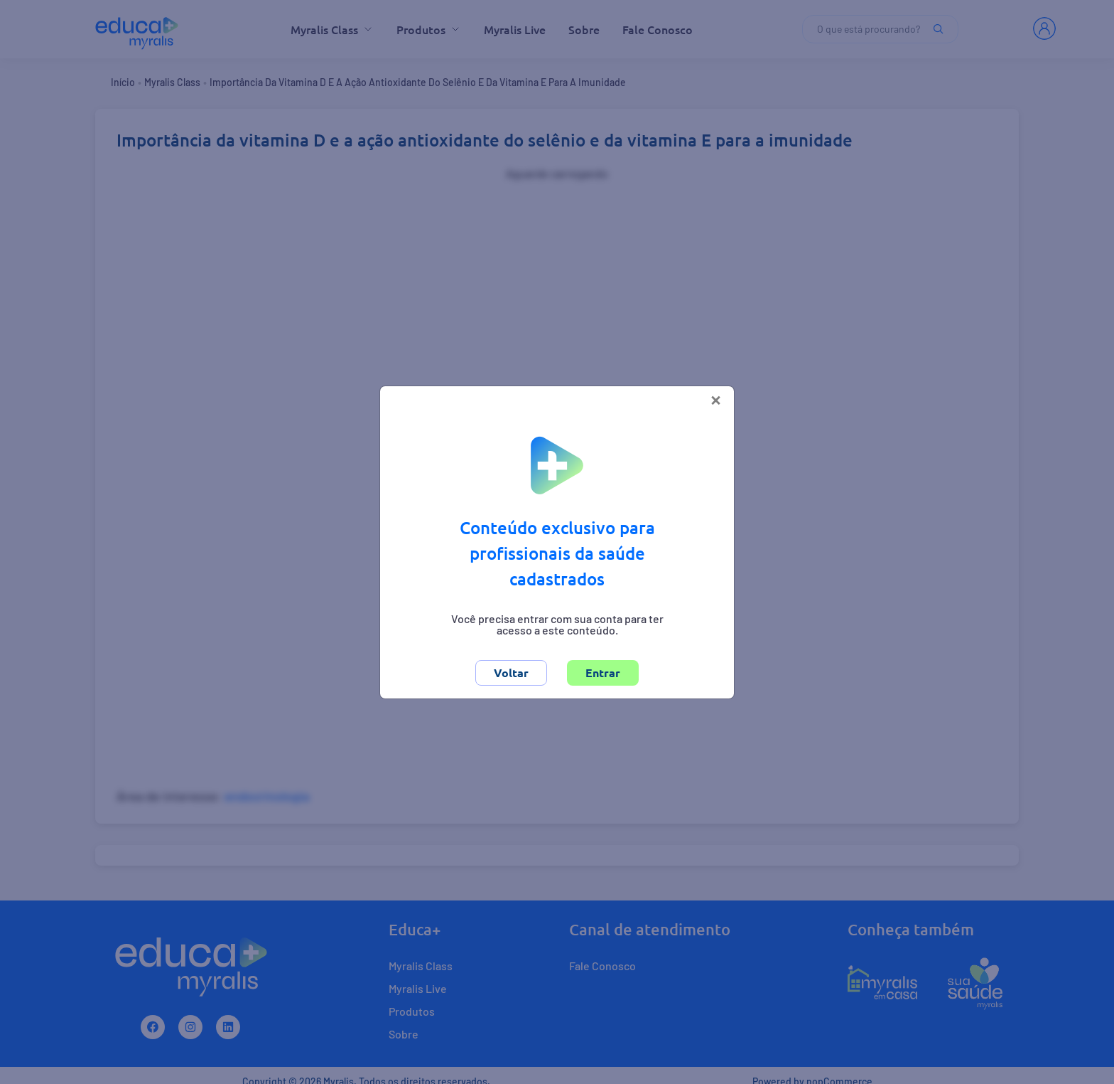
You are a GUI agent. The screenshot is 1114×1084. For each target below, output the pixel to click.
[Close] (715, 398)
